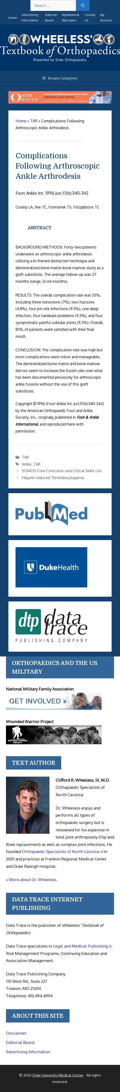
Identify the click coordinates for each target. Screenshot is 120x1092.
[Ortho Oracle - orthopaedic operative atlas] (60, 102)
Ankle (26, 464)
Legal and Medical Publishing (82, 945)
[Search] (83, 5)
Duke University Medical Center (58, 1075)
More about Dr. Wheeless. (33, 879)
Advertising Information (28, 1051)
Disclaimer (16, 1033)
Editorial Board (20, 1042)
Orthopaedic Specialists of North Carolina (62, 851)
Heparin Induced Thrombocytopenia (53, 477)
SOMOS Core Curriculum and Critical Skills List (62, 470)
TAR (25, 457)
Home (12, 18)
